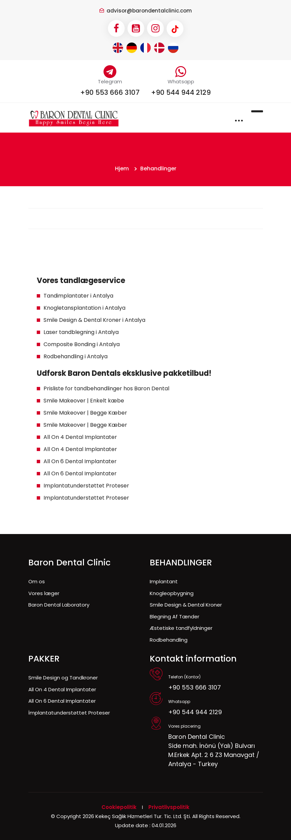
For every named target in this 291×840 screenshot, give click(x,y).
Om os (36, 581)
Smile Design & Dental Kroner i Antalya (94, 320)
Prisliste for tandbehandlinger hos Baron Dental (106, 388)
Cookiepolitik (119, 807)
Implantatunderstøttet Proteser (86, 485)
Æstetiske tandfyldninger (181, 628)
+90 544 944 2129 (181, 92)
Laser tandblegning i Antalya (81, 332)
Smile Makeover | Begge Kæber (85, 413)
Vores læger (43, 593)
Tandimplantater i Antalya (78, 296)
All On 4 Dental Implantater (80, 437)
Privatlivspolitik (169, 807)
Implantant (164, 581)
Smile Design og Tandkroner (63, 677)
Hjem (122, 168)
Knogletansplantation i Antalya (84, 308)
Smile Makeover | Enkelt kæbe (83, 400)
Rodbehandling (168, 639)
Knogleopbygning (172, 593)
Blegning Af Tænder (174, 616)
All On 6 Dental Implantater (80, 461)
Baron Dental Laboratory (58, 604)
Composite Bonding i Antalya (81, 344)
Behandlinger (158, 168)
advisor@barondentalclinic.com (149, 10)
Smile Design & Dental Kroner (186, 604)
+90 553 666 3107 (110, 92)
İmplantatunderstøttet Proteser (69, 712)
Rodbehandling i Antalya (75, 356)
